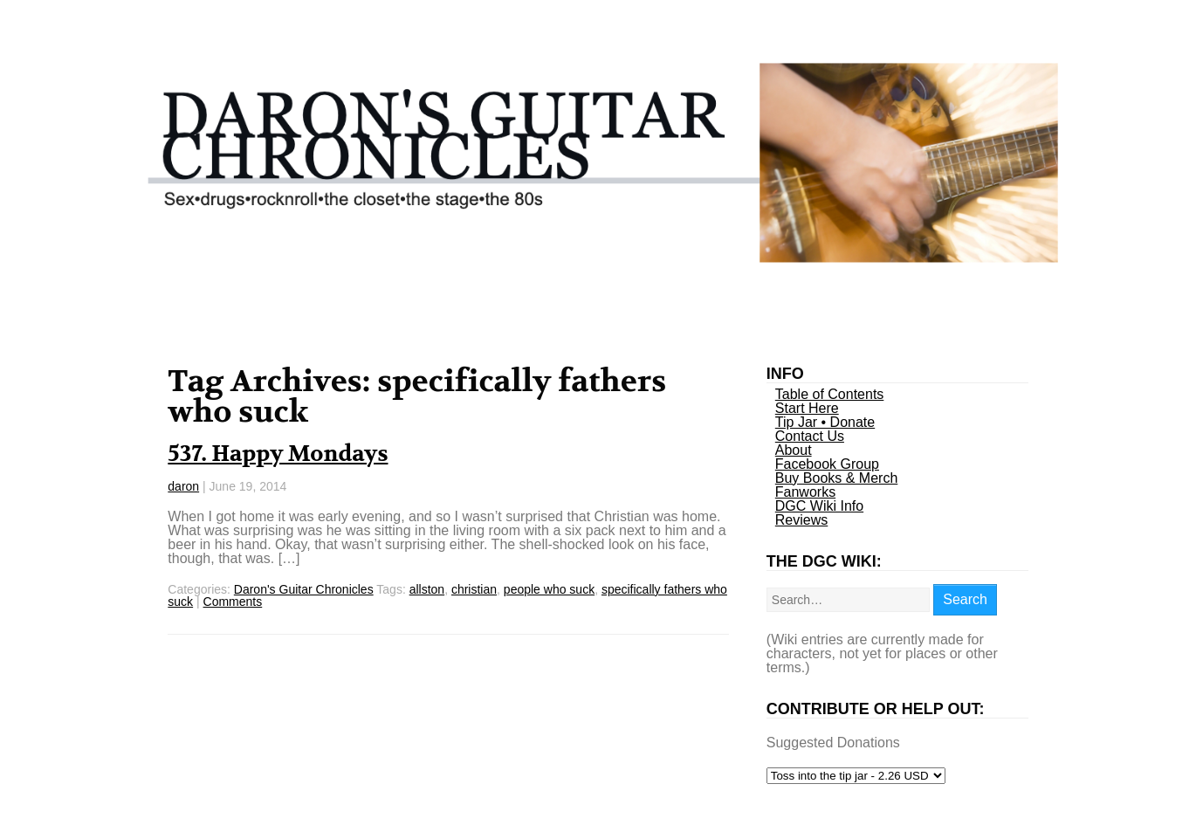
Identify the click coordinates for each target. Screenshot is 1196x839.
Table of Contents (829, 394)
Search (965, 599)
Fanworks (805, 492)
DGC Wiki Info (819, 506)
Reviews (801, 519)
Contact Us (809, 436)
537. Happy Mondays (278, 454)
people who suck (549, 589)
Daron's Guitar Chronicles (304, 589)
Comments (233, 602)
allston (426, 589)
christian (474, 589)
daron (183, 486)
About (793, 450)
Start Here (807, 408)
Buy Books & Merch (836, 478)
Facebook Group (827, 464)
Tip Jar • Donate (825, 422)
